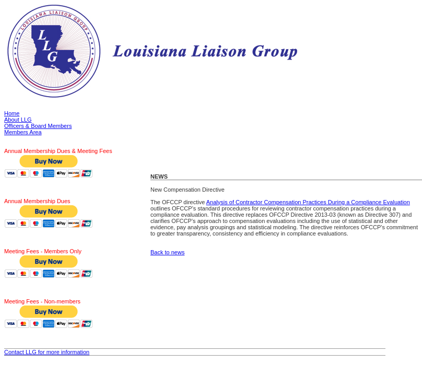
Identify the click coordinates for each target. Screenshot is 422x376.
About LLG (18, 119)
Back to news (167, 252)
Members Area (23, 132)
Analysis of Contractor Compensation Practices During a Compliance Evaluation (308, 202)
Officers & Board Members (38, 126)
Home (11, 113)
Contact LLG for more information (46, 352)
